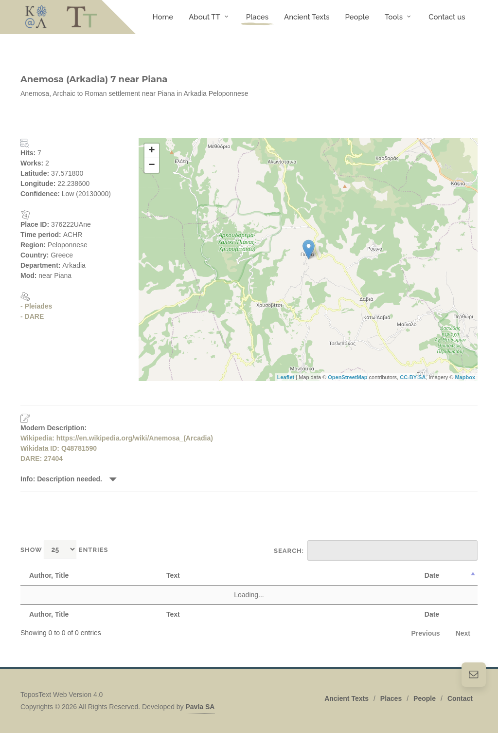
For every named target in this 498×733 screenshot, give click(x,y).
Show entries (64, 549)
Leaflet (285, 377)
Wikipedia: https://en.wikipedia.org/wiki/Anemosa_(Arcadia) (116, 438)
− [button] (151, 165)
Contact (460, 698)
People (424, 698)
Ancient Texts (346, 698)
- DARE (32, 316)
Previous (425, 633)
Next (463, 633)
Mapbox (465, 377)
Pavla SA (200, 707)
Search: (376, 550)
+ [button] (151, 151)
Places (391, 698)
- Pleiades (36, 306)
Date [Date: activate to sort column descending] (432, 575)
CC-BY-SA (413, 377)
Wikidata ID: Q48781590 (58, 448)
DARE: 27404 (41, 458)
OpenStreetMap (347, 377)
